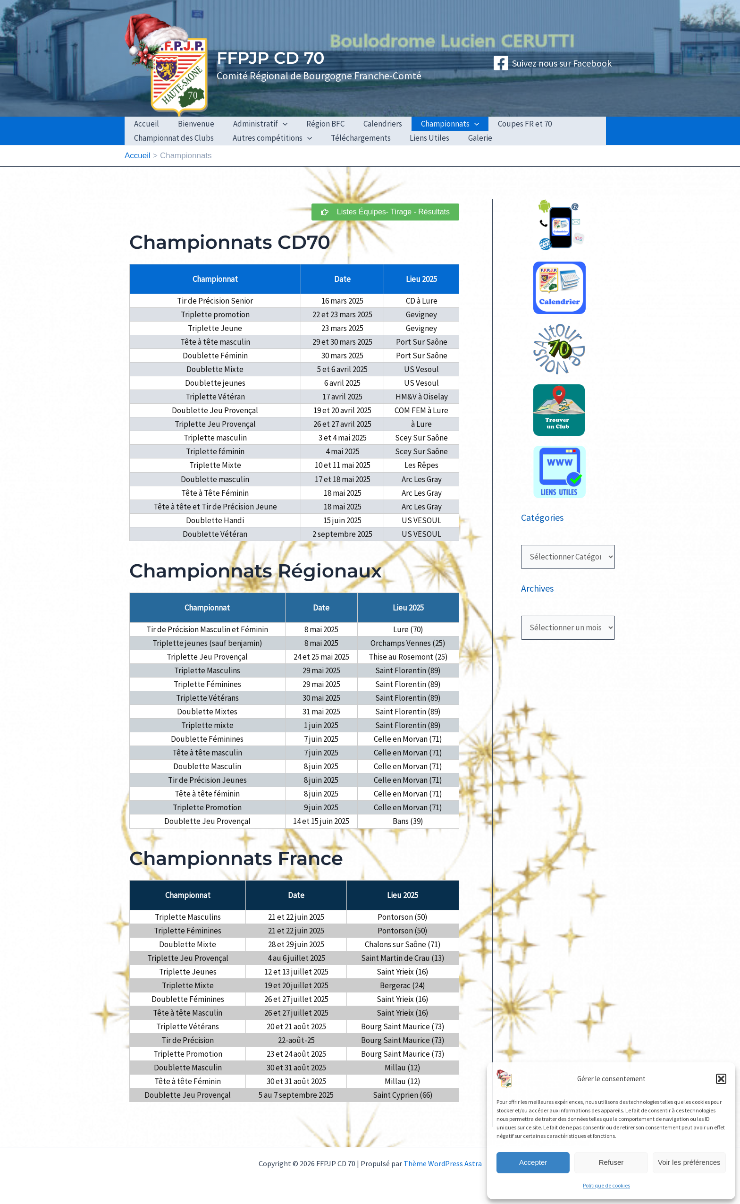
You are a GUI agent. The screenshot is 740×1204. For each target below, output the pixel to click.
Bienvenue (192, 124)
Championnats (434, 124)
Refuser (611, 1162)
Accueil (145, 124)
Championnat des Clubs (172, 138)
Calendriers (370, 124)
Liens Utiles (419, 138)
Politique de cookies (606, 1185)
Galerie (467, 138)
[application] (275, 124)
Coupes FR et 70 (506, 124)
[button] (721, 1079)
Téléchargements (354, 138)
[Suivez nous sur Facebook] (552, 63)
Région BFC (315, 124)
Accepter (533, 1162)
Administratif (253, 124)
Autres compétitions (268, 138)
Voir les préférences (689, 1162)
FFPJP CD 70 (271, 58)
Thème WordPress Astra (443, 1163)
